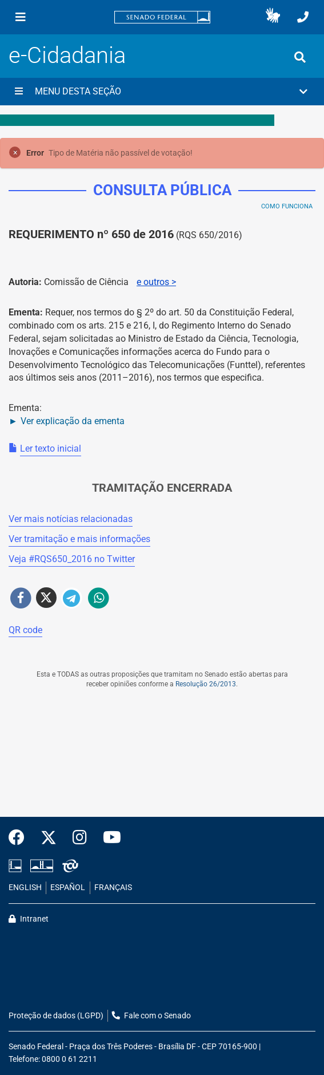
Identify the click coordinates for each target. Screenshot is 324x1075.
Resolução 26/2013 (205, 684)
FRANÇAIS (113, 887)
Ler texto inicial (50, 448)
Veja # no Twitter (72, 559)
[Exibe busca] (300, 57)
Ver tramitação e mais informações (79, 538)
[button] (272, 17)
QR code (25, 630)
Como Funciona (287, 206)
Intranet (29, 919)
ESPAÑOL (67, 887)
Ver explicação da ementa (73, 421)
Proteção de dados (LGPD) (56, 1016)
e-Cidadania (67, 55)
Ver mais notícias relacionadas (71, 518)
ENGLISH (25, 887)
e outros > (156, 281)
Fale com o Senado (151, 1016)
